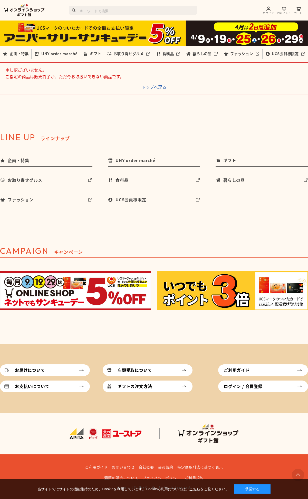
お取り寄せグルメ (128, 53)
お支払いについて (32, 386)
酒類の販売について (121, 477)
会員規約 (165, 467)
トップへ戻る (154, 87)
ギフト (95, 53)
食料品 (168, 53)
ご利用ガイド (237, 370)
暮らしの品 (201, 53)
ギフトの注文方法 (135, 386)
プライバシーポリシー (162, 477)
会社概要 (146, 467)
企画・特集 (19, 53)
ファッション (241, 53)
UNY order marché (59, 53)
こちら (194, 489)
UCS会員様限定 (285, 53)
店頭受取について (135, 370)
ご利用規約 (194, 477)
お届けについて (30, 370)
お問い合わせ (123, 467)
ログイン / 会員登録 (243, 386)
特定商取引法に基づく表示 (200, 467)
